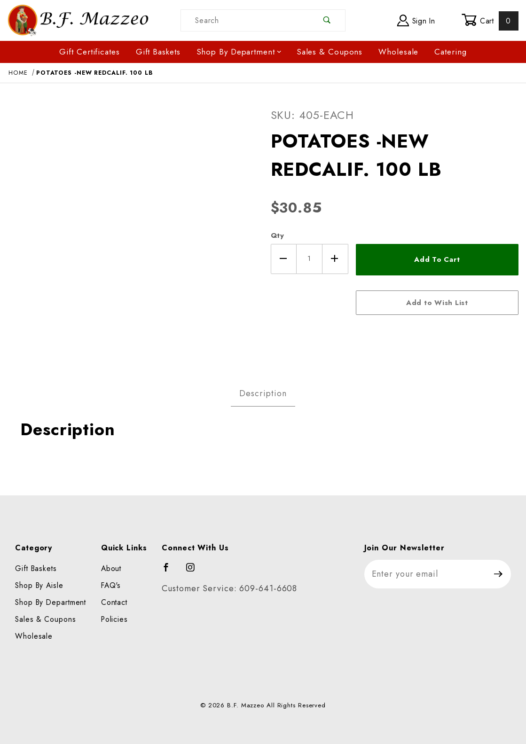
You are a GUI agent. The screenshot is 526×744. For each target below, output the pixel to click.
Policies (114, 619)
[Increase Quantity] (335, 259)
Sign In (416, 20)
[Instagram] (195, 571)
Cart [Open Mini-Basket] (490, 20)
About (111, 568)
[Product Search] (245, 20)
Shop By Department (239, 51)
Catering (450, 51)
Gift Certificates (89, 51)
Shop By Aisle (39, 585)
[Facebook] (170, 571)
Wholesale (398, 51)
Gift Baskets (158, 51)
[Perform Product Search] (327, 20)
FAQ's (111, 585)
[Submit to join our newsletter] (498, 574)
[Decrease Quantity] (284, 259)
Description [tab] (263, 393)
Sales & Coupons (330, 51)
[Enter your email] (425, 574)
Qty (278, 235)
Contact (114, 602)
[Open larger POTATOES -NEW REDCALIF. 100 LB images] (132, 229)
